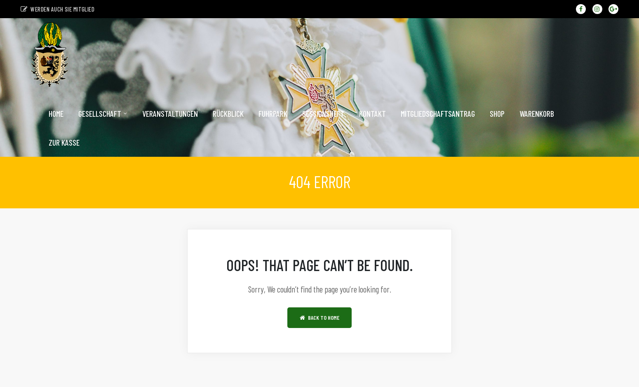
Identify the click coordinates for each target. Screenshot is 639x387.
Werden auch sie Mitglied (57, 9)
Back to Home (319, 322)
